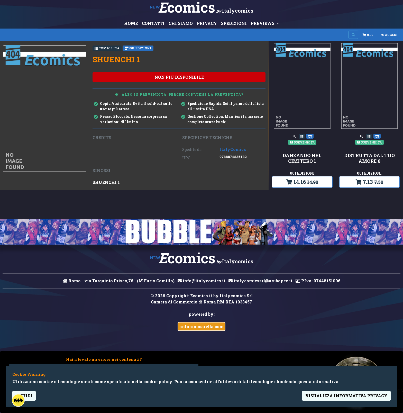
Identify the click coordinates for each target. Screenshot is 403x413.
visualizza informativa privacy (346, 395)
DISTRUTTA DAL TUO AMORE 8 (369, 158)
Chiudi (24, 395)
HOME (131, 23)
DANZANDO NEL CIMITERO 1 (302, 158)
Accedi (389, 35)
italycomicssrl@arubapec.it (260, 280)
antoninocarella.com (201, 326)
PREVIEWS (263, 23)
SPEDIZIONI (234, 23)
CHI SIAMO (181, 23)
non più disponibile (179, 77)
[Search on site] (353, 35)
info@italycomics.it (201, 280)
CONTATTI (153, 23)
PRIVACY (207, 23)
